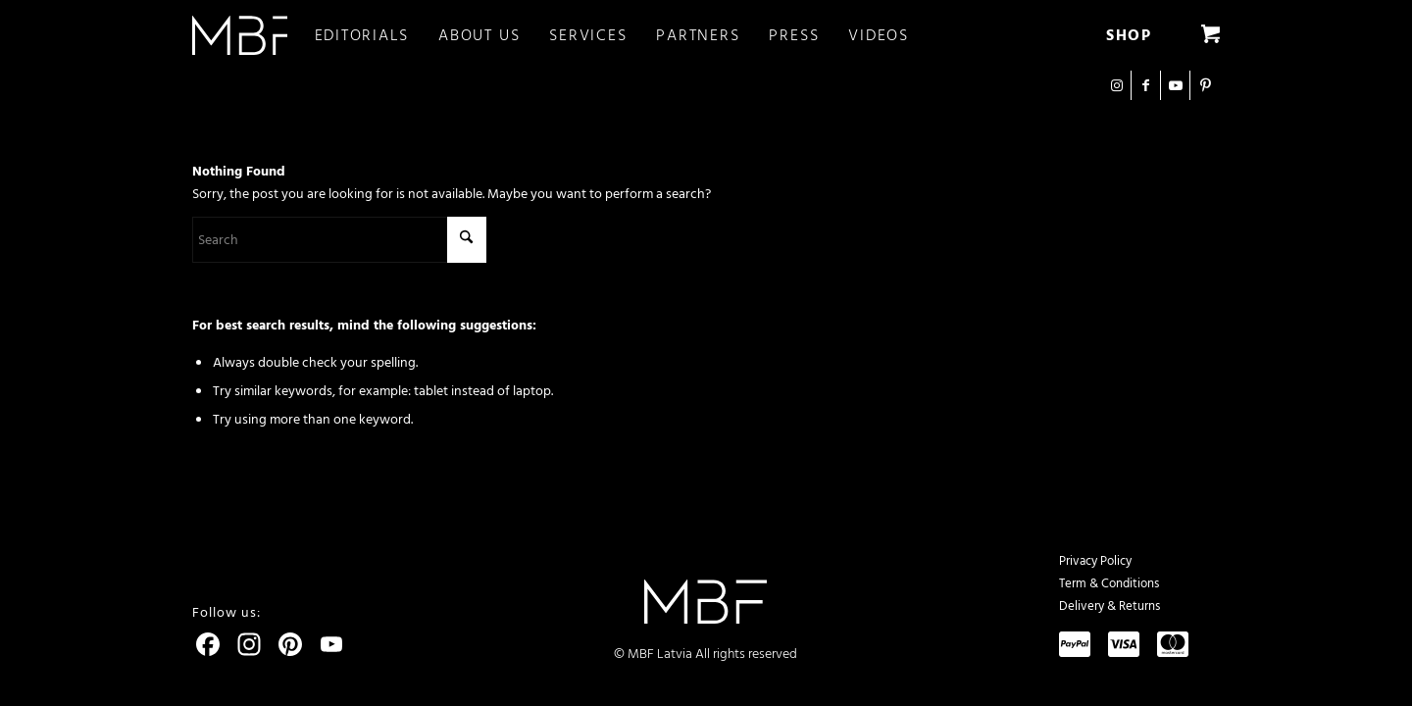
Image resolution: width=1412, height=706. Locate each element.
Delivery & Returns (1109, 606)
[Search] (339, 240)
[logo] (239, 35)
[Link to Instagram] (1116, 85)
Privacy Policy (1095, 561)
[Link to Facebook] (1146, 85)
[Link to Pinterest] (1205, 85)
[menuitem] (377, 35)
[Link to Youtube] (1175, 85)
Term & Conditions (1109, 583)
